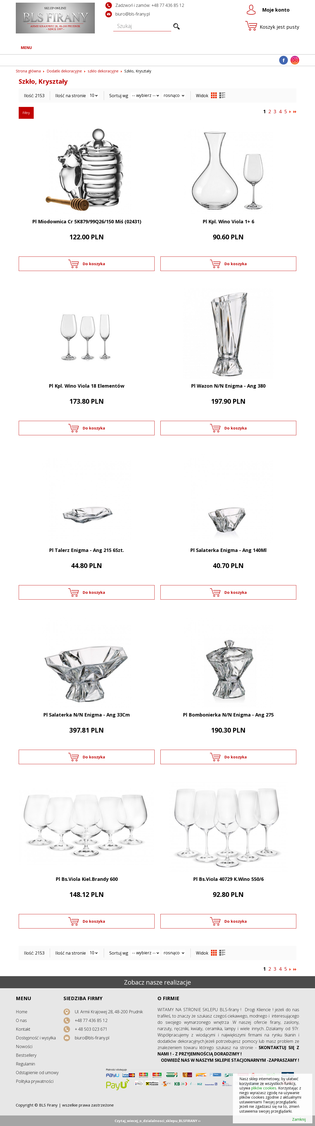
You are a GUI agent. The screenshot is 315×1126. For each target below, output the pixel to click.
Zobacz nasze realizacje (157, 982)
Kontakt (23, 1029)
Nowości (24, 1046)
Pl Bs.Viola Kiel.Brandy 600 (87, 879)
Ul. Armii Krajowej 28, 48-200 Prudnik (109, 1012)
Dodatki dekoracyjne (64, 70)
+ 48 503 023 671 (91, 1029)
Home (21, 1012)
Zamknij (299, 1119)
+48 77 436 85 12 (91, 1020)
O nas (21, 1020)
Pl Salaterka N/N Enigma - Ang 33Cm (86, 715)
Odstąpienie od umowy (37, 1072)
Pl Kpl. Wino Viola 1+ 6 (228, 221)
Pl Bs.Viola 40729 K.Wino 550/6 (228, 879)
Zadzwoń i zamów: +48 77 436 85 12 (149, 5)
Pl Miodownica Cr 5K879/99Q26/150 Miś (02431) (86, 221)
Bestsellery (26, 1055)
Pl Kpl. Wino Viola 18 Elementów (86, 386)
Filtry (26, 113)
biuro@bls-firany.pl (132, 14)
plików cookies (263, 1087)
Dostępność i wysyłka (36, 1038)
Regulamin (25, 1064)
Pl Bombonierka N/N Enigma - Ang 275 (228, 715)
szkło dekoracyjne (103, 70)
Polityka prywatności (34, 1081)
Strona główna (28, 70)
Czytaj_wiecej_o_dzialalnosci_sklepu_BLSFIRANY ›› (158, 1120)
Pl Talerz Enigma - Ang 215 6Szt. (86, 550)
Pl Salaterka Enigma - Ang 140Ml (228, 550)
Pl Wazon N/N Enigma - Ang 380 (228, 386)
